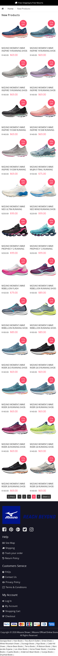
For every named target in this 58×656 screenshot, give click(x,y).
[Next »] (46, 496)
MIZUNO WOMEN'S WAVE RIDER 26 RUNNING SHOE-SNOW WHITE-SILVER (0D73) (43, 486)
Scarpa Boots (47, 652)
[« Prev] (11, 496)
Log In (7, 600)
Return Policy (10, 558)
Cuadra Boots (13, 652)
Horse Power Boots (38, 649)
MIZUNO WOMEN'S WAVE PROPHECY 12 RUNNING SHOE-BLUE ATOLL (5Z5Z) (41, 249)
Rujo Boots (40, 643)
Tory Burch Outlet (32, 640)
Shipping (8, 547)
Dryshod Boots (6, 654)
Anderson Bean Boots (30, 652)
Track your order (12, 553)
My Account (9, 606)
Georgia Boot (5, 640)
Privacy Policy (11, 582)
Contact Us (9, 576)
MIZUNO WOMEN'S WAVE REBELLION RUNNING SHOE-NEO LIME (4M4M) (43, 328)
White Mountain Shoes (9, 643)
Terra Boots (30, 646)
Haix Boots (18, 640)
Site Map (8, 542)
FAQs (6, 571)
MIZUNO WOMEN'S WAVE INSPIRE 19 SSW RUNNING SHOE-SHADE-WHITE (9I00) (14, 169)
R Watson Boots (43, 646)
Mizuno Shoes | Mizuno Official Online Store (37, 632)
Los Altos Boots (21, 649)
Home (10, 8)
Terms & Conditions (14, 587)
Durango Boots (27, 643)
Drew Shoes (47, 640)
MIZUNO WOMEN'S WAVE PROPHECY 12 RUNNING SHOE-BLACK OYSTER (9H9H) (15, 249)
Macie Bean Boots (15, 646)
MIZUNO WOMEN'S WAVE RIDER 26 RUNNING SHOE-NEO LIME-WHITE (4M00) (42, 447)
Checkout (8, 616)
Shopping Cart (11, 611)
